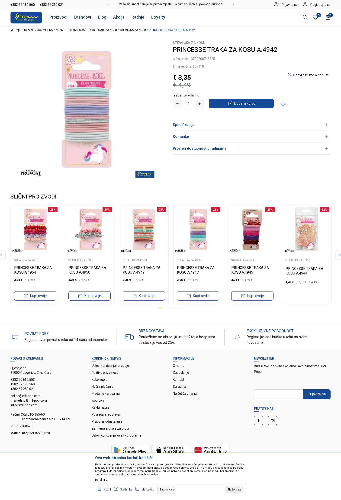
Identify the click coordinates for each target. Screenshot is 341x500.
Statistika (126, 489)
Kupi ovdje (38, 296)
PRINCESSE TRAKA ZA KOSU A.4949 (141, 270)
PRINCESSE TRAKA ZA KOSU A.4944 (304, 270)
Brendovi (82, 17)
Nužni (107, 489)
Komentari (250, 136)
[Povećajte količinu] (199, 103)
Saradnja (179, 386)
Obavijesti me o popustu (312, 75)
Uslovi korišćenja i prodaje (110, 366)
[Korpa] (328, 17)
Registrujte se (320, 5)
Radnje (138, 17)
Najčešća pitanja (185, 393)
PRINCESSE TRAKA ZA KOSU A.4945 (250, 270)
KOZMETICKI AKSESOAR (71, 30)
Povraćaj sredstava (106, 414)
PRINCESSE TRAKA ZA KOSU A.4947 (196, 270)
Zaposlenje (181, 372)
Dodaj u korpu (245, 103)
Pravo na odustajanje (107, 421)
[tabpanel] (35, 254)
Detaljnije (101, 479)
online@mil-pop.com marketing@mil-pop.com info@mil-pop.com (28, 400)
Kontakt (178, 379)
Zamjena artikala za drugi (110, 428)
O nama (178, 366)
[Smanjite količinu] (177, 103)
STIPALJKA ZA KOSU (133, 30)
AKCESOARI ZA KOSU (103, 30)
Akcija (119, 17)
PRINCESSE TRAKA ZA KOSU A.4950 (87, 270)
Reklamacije (100, 407)
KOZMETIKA (45, 30)
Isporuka (98, 400)
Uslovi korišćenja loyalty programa (116, 435)
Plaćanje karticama (106, 393)
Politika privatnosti (105, 372)
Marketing (148, 489)
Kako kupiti (99, 379)
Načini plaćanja (102, 386)
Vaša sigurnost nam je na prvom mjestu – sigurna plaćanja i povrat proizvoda (170, 4)
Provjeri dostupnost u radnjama (250, 148)
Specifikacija (250, 125)
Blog (102, 17)
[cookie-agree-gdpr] (234, 489)
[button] (282, 103)
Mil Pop (14, 30)
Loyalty (158, 17)
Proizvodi (58, 17)
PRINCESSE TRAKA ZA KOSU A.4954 (33, 270)
